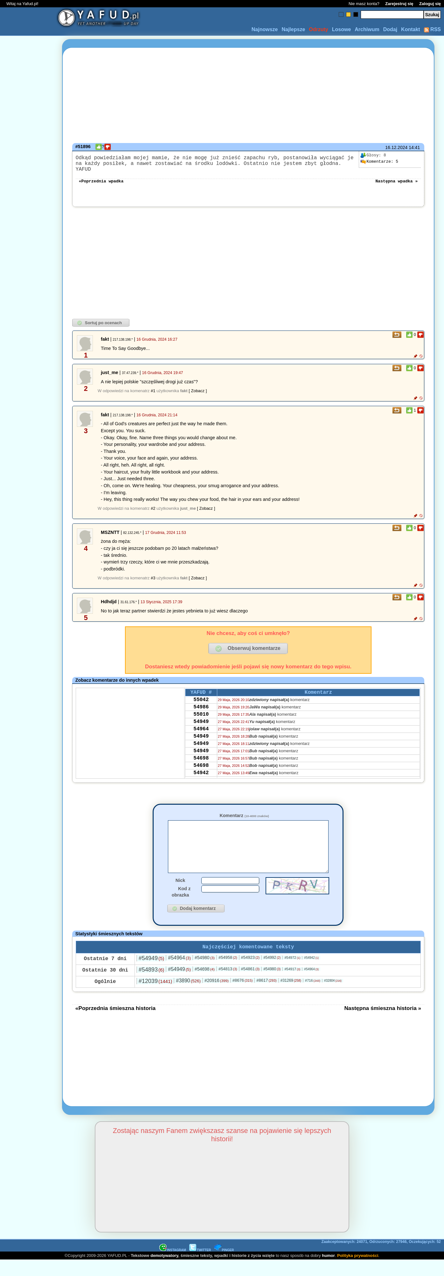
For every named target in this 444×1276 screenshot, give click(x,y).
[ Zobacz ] (198, 395)
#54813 (228, 984)
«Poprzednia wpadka (101, 185)
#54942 (311, 973)
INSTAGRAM (172, 1266)
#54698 (205, 984)
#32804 (333, 996)
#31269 (291, 996)
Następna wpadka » (397, 185)
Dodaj (390, 29)
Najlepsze (293, 29)
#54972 (292, 973)
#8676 (242, 996)
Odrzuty (318, 29)
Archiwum (367, 29)
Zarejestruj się (399, 3)
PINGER (224, 1266)
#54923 (250, 973)
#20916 (217, 996)
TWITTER (200, 1266)
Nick (180, 894)
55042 (201, 706)
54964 (201, 741)
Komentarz (244, 820)
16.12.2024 (396, 147)
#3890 (188, 996)
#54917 (292, 985)
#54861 (250, 984)
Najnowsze (265, 29)
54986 (201, 715)
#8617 (266, 996)
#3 (153, 583)
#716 (312, 996)
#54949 (151, 974)
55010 (201, 723)
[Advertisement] (28, 638)
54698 (201, 775)
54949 (201, 732)
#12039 (155, 997)
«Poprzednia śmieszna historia (115, 1024)
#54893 (151, 985)
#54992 (272, 973)
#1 (153, 395)
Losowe (341, 29)
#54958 (228, 973)
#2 (153, 513)
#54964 (179, 973)
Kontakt (410, 29)
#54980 (205, 973)
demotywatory (164, 1271)
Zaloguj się (430, 3)
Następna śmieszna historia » (382, 1024)
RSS (432, 29)
